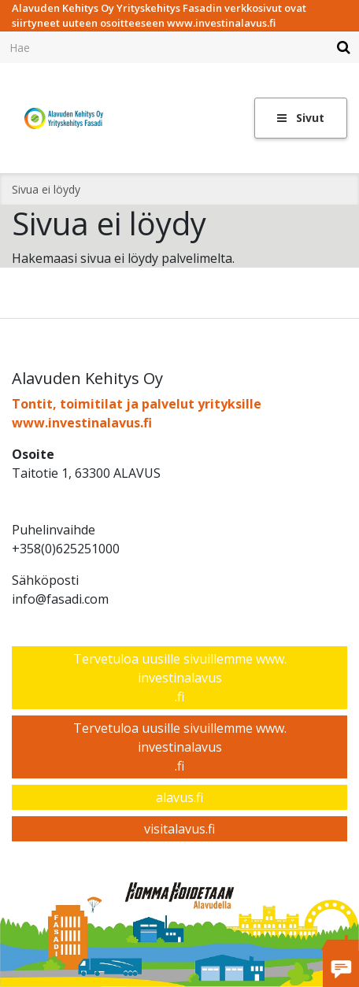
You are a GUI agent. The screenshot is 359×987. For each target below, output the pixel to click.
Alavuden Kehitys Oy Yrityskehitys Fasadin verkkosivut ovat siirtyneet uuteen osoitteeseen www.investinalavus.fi (159, 16)
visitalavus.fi (179, 828)
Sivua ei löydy (46, 189)
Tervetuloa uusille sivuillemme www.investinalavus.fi (180, 677)
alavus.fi (179, 797)
